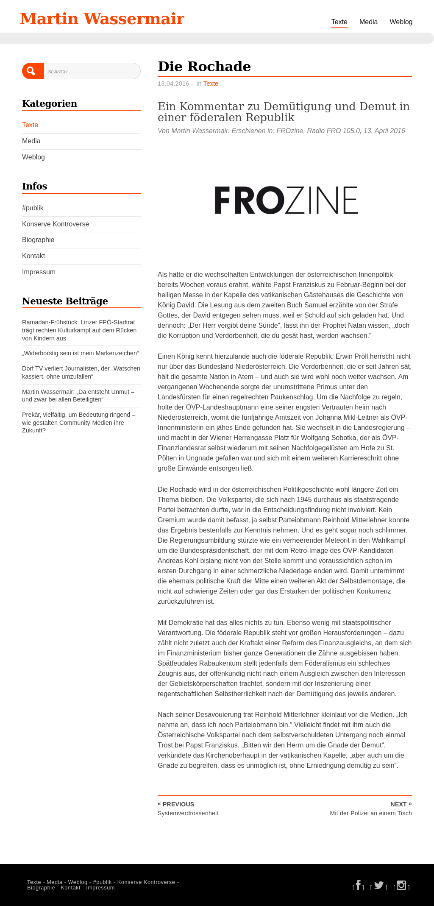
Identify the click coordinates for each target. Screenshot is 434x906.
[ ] (358, 887)
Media (368, 21)
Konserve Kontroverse (55, 224)
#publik (33, 208)
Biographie (38, 239)
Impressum (39, 272)
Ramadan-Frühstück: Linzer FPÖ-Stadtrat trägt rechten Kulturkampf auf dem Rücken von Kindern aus (79, 330)
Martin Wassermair (102, 18)
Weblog (401, 21)
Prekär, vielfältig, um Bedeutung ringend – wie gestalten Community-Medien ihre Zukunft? (78, 422)
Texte (339, 21)
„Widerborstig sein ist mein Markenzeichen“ (80, 353)
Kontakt (33, 255)
